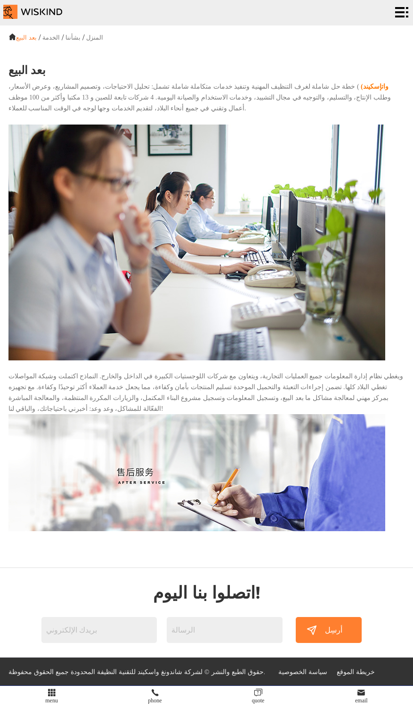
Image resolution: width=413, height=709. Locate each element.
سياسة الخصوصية (302, 671)
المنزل (94, 37)
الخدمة (51, 37)
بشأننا (73, 37)
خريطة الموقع (356, 671)
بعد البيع (26, 37)
